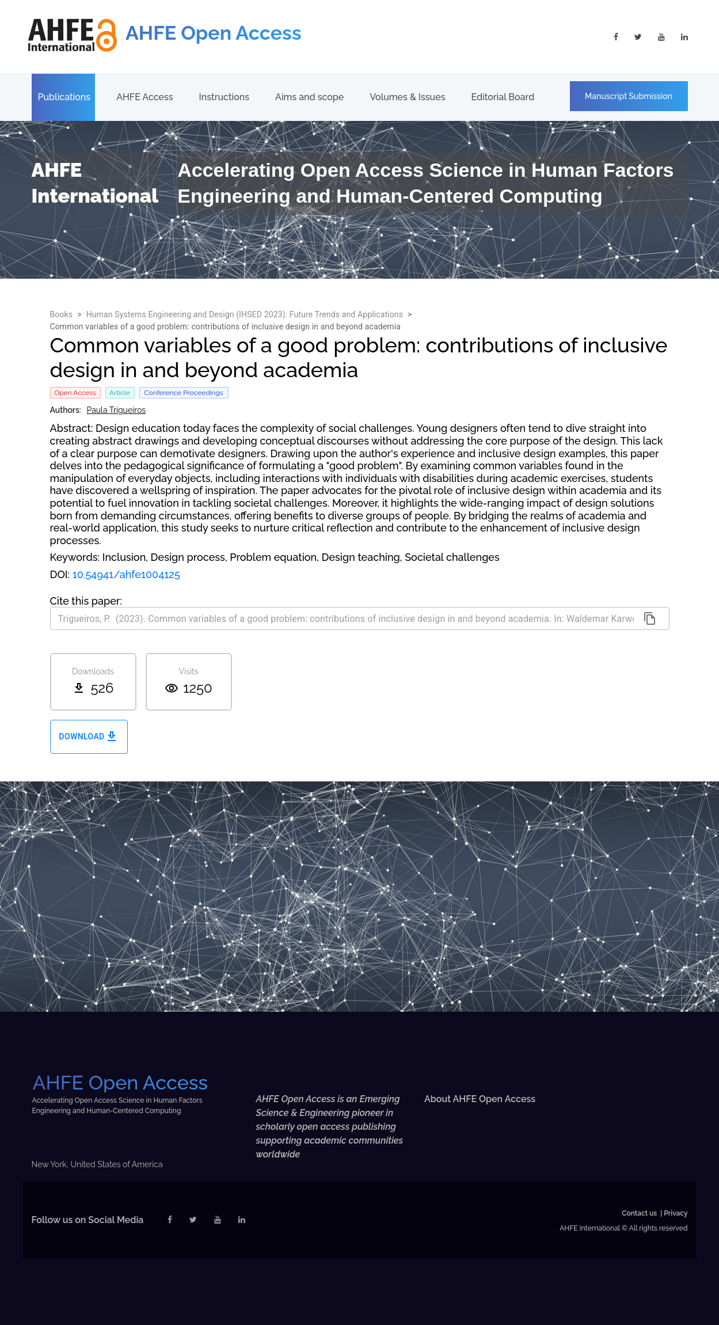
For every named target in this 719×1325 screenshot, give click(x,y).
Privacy (675, 1213)
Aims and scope (309, 97)
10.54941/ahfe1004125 (126, 574)
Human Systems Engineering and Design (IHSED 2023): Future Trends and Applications (244, 314)
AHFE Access (144, 97)
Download (89, 736)
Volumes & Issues (407, 97)
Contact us (639, 1213)
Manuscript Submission (628, 96)
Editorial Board (502, 97)
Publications (64, 97)
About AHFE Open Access (479, 1099)
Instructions (224, 97)
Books (61, 314)
